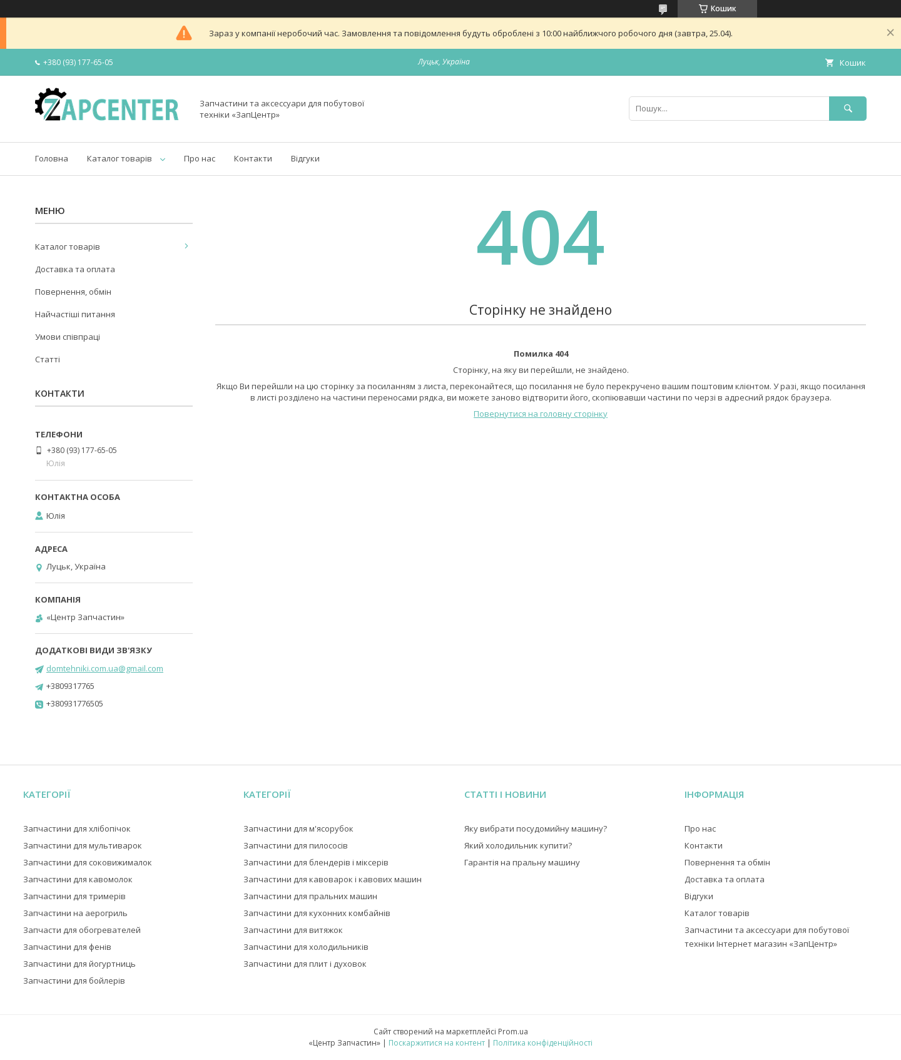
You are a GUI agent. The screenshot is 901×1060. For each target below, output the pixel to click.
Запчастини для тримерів (74, 896)
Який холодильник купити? (518, 845)
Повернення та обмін (727, 862)
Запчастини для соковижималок (87, 862)
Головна (51, 158)
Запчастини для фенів (67, 946)
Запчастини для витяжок (293, 929)
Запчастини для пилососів (295, 845)
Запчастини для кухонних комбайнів (316, 913)
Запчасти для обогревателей (82, 929)
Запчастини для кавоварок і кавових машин (332, 879)
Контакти (253, 158)
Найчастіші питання (75, 314)
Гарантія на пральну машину (522, 862)
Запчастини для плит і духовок (305, 963)
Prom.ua (513, 1031)
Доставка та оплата (75, 269)
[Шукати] (848, 108)
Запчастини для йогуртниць (79, 963)
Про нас (199, 158)
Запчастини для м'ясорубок (298, 828)
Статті (47, 359)
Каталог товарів (119, 158)
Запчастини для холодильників (306, 946)
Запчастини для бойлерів (74, 980)
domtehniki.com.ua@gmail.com (104, 668)
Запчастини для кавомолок (78, 879)
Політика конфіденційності (543, 1042)
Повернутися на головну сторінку (541, 413)
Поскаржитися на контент (437, 1042)
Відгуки (305, 158)
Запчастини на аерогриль (75, 913)
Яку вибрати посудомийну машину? (535, 828)
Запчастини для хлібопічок (77, 828)
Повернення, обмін (73, 291)
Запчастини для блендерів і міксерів (316, 862)
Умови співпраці (67, 336)
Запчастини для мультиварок (82, 845)
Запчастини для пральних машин (310, 896)
